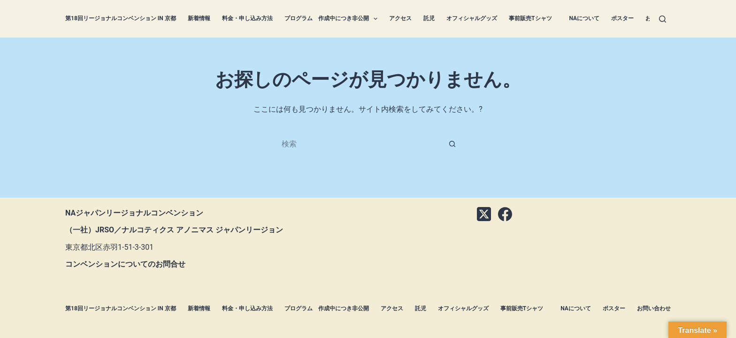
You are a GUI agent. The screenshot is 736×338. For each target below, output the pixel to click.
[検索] (662, 19)
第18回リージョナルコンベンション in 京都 (120, 18)
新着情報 (199, 18)
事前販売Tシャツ (533, 18)
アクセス (400, 18)
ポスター (622, 18)
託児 (429, 18)
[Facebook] (505, 214)
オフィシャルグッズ (471, 18)
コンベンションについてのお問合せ (125, 264)
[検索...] (358, 143)
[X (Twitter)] (484, 214)
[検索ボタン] (452, 143)
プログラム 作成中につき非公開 (332, 18)
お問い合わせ (654, 308)
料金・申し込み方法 (247, 18)
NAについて (584, 18)
